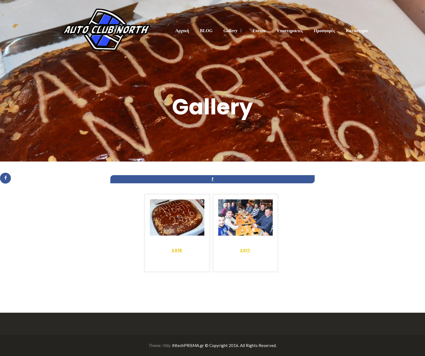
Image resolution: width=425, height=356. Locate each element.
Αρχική (182, 30)
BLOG (206, 30)
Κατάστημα (357, 30)
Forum (259, 30)
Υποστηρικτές (290, 30)
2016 (177, 250)
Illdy (166, 345)
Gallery (230, 30)
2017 (245, 250)
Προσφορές (324, 30)
